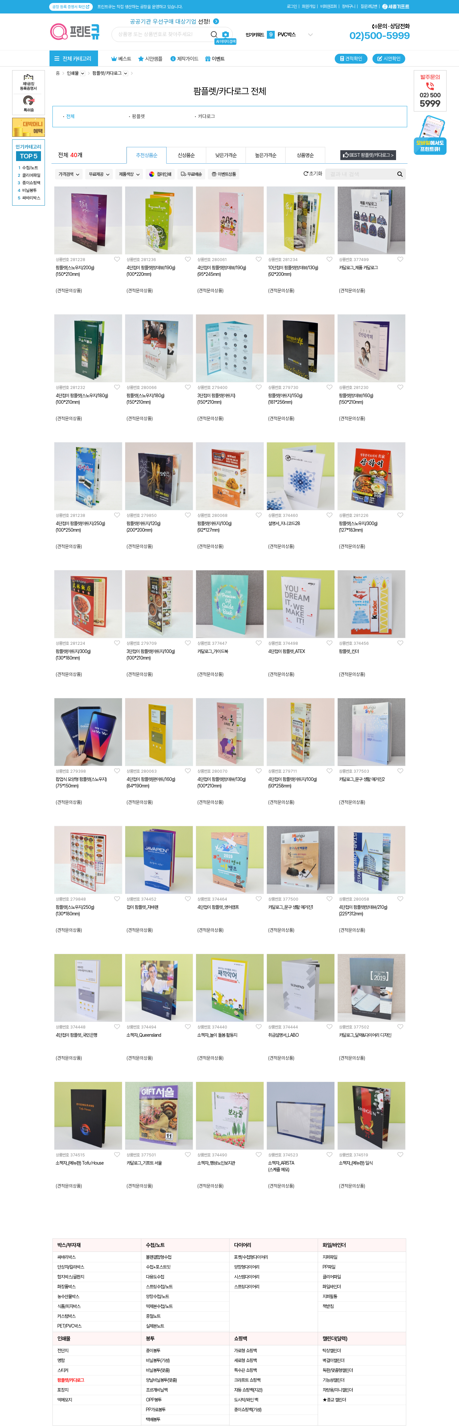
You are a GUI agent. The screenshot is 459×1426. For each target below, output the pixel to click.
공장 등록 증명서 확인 (71, 7)
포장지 (62, 1390)
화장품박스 (66, 1286)
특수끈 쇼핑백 (245, 1370)
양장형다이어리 (246, 1267)
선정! (174, 21)
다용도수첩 (155, 1276)
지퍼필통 (330, 1296)
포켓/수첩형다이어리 (251, 1257)
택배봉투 (153, 1419)
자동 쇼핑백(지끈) (248, 1390)
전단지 (62, 1350)
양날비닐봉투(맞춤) (161, 1380)
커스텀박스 (66, 1316)
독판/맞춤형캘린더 (338, 1370)
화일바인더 (332, 1286)
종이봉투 (153, 1350)
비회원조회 (328, 6)
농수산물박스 (68, 1296)
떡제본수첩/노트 (159, 1306)
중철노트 (153, 1316)
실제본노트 (155, 1326)
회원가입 (308, 6)
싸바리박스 (66, 1257)
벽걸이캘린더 (333, 1360)
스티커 (62, 1370)
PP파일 (329, 1267)
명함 (61, 1360)
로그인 (292, 6)
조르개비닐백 (157, 1390)
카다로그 (206, 116)
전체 (70, 116)
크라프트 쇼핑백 (247, 1380)
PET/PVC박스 (69, 1326)
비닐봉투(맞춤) (158, 1370)
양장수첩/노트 (157, 1296)
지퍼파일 (330, 1257)
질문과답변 (369, 6)
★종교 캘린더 (334, 1399)
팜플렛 (138, 116)
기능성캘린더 (333, 1380)
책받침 (328, 1306)
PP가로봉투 (156, 1409)
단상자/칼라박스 (70, 1267)
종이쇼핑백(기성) (247, 1409)
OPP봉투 (154, 1399)
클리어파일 (332, 1276)
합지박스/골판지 (70, 1276)
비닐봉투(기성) (158, 1360)
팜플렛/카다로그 (70, 1380)
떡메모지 (64, 1399)
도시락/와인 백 (246, 1399)
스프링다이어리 (246, 1286)
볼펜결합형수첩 (158, 1257)
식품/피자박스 (68, 1306)
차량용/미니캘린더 (338, 1390)
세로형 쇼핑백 (245, 1360)
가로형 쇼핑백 (245, 1350)
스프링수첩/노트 (159, 1286)
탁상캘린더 (332, 1350)
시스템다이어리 (246, 1276)
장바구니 (348, 6)
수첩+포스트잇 (158, 1267)
